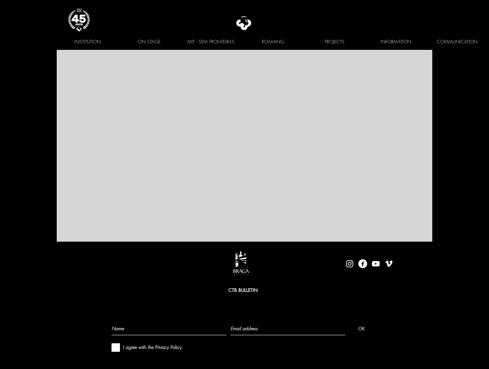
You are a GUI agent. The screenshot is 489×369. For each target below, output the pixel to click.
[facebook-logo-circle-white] (363, 264)
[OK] (362, 328)
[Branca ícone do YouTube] (376, 264)
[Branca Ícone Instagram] (349, 264)
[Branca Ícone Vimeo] (389, 264)
